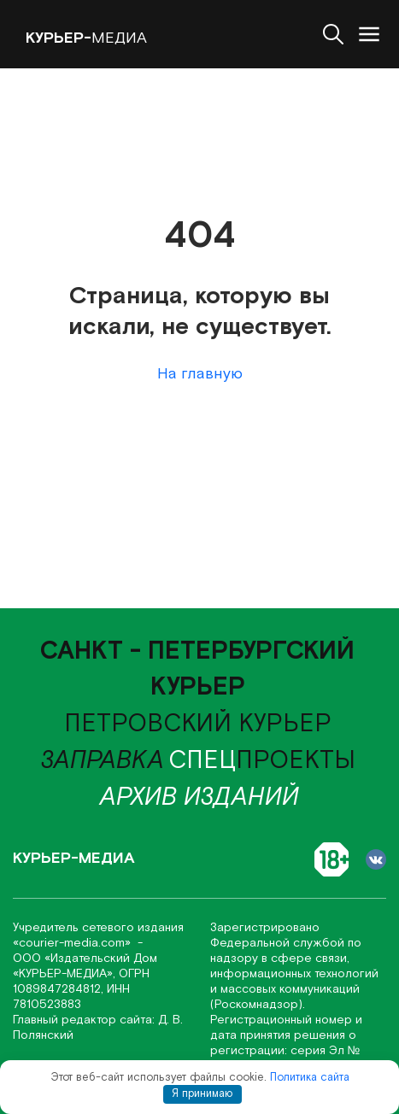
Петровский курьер (198, 724)
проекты (261, 761)
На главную (200, 374)
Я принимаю (202, 1094)
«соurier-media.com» (73, 943)
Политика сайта (309, 1077)
